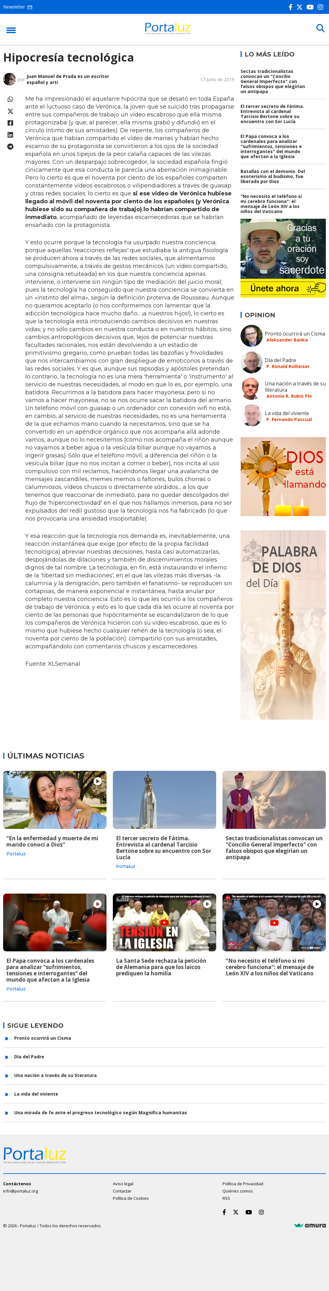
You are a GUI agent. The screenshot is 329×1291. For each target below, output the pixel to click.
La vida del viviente (287, 413)
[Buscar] (319, 29)
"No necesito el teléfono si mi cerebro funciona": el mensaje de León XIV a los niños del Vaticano (271, 203)
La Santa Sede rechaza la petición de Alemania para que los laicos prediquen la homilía (161, 967)
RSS (226, 1197)
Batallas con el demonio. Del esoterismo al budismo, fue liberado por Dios (273, 176)
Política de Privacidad (242, 1182)
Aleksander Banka (287, 340)
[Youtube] (311, 7)
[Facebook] (292, 7)
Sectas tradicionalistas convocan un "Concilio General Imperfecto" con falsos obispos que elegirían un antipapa (273, 81)
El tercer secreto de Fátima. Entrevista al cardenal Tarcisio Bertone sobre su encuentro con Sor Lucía (272, 113)
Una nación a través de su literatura (295, 386)
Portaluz (16, 854)
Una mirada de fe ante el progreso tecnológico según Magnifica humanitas (100, 1112)
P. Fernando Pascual (289, 419)
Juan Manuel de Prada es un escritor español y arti (68, 79)
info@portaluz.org (20, 1190)
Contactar (122, 1190)
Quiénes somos (237, 1190)
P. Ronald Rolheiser (288, 366)
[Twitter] (300, 7)
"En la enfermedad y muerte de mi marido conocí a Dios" (52, 841)
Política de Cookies (131, 1197)
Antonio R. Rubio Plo (289, 396)
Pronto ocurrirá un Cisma (295, 333)
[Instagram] (322, 7)
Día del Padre (280, 360)
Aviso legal (123, 1182)
